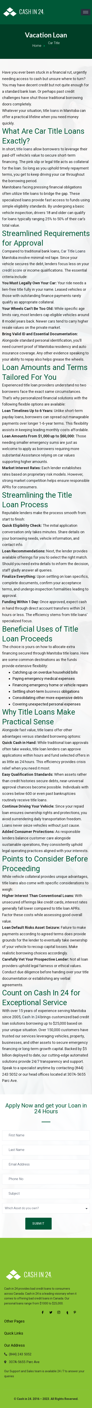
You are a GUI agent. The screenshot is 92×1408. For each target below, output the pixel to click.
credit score (12, 270)
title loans (24, 149)
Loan (54, 48)
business (52, 691)
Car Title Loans (73, 251)
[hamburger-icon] (85, 12)
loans (54, 110)
